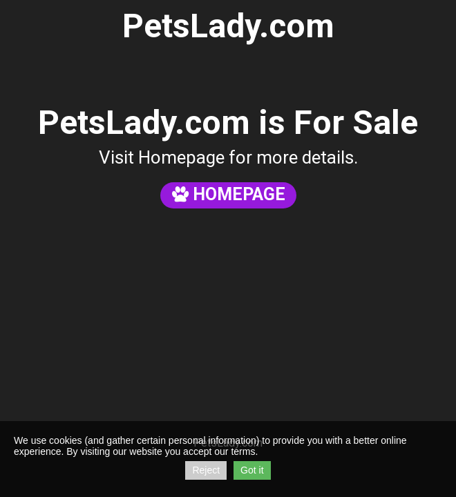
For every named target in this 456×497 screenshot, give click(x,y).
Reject (206, 470)
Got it (251, 470)
